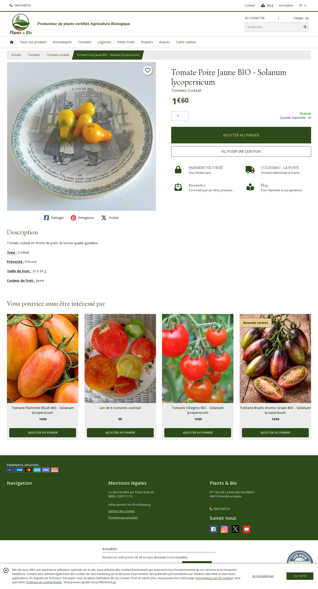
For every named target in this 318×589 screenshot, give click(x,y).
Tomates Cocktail (186, 90)
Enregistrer (82, 218)
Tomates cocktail (58, 55)
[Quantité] (179, 115)
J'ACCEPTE (300, 576)
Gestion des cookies (121, 511)
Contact (250, 5)
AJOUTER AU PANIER (241, 135)
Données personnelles (123, 517)
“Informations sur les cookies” (214, 578)
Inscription (286, 5)
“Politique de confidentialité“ (44, 582)
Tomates (34, 55)
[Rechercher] (305, 27)
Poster (110, 218)
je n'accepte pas (263, 576)
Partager (54, 218)
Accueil (16, 55)
